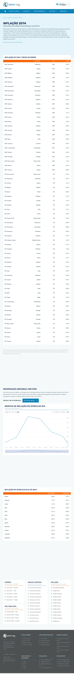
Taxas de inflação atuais (63, 659)
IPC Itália (7, 293)
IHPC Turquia (8, 170)
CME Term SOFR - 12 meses (12, 621)
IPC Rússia (7, 328)
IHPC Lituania (8, 143)
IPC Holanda (8, 262)
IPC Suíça (7, 337)
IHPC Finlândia (9, 112)
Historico (15, 17)
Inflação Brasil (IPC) (44, 661)
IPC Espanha (8, 235)
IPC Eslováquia (9, 227)
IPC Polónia (8, 315)
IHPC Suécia (8, 165)
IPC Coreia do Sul (9, 218)
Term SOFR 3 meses (44, 644)
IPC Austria (8, 183)
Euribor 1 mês (25, 640)
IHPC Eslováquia (9, 90)
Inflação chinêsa (56, 603)
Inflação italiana (55, 609)
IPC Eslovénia (8, 231)
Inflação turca (55, 621)
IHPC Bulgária (8, 77)
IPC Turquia (8, 341)
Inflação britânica (56, 597)
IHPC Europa (8, 108)
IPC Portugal (8, 319)
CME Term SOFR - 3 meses (12, 615)
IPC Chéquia (8, 205)
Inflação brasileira (56, 600)
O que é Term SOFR (44, 640)
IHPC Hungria (8, 130)
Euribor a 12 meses (27, 644)
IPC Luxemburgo (9, 301)
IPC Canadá (8, 200)
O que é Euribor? (26, 638)
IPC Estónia (8, 244)
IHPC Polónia (8, 152)
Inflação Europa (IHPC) (63, 663)
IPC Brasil (7, 192)
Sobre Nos (12, 654)
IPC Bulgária (8, 196)
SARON (24, 661)
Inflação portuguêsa (56, 618)
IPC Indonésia (8, 275)
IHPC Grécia (8, 121)
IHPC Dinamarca (9, 86)
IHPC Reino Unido (9, 161)
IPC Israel (7, 288)
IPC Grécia (7, 257)
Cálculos (53, 11)
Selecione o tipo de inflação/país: (12, 400)
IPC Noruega (8, 310)
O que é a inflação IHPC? (63, 661)
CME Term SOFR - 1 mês (11, 611)
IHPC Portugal (8, 156)
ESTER (24, 663)
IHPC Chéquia (8, 82)
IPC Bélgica (8, 187)
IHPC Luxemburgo (10, 148)
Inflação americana (56, 593)
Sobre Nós (63, 11)
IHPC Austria (8, 69)
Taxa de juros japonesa (34, 609)
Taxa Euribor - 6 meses (11, 597)
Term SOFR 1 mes (44, 642)
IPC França (8, 253)
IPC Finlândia (8, 249)
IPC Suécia (8, 332)
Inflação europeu (56, 606)
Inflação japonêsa (56, 612)
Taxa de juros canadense (34, 597)
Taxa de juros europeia (34, 603)
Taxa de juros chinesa (34, 600)
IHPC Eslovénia (9, 95)
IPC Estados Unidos (10, 240)
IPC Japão (7, 297)
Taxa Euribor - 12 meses (11, 600)
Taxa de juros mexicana (34, 612)
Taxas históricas (40, 11)
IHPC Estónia (8, 104)
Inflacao (10, 17)
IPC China (7, 214)
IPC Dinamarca (9, 222)
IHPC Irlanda (8, 134)
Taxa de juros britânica (34, 593)
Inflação (27, 11)
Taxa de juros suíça (33, 618)
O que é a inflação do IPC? (46, 659)
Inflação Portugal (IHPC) (63, 665)
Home (4, 17)
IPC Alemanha (9, 178)
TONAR (24, 667)
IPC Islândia (8, 284)
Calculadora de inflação (57, 587)
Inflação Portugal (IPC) (45, 667)
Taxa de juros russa (33, 615)
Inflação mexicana (56, 615)
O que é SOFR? (43, 638)
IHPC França (8, 117)
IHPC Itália (7, 139)
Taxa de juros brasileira (34, 590)
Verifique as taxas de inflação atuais (13, 42)
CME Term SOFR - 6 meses (12, 618)
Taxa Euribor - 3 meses (11, 593)
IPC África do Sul (9, 174)
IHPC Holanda (8, 126)
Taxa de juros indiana (34, 606)
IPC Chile (7, 209)
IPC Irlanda (8, 279)
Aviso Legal (6, 654)
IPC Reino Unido (9, 323)
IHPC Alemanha (9, 64)
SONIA (24, 665)
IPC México (8, 306)
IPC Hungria (8, 266)
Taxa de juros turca (33, 621)
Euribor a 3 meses (26, 642)
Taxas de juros (14, 11)
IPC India (7, 271)
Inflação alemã (55, 590)
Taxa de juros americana (34, 587)
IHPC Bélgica (8, 73)
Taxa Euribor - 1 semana (11, 587)
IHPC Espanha (9, 99)
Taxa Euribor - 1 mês (10, 590)
